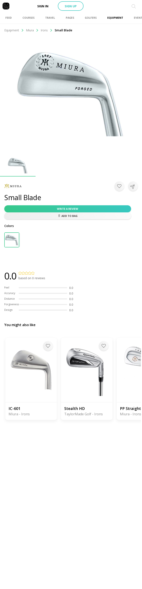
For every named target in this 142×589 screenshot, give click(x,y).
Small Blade (63, 30)
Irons (46, 30)
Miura (32, 30)
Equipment (14, 30)
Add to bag (68, 216)
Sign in (42, 6)
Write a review (67, 209)
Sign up (71, 6)
